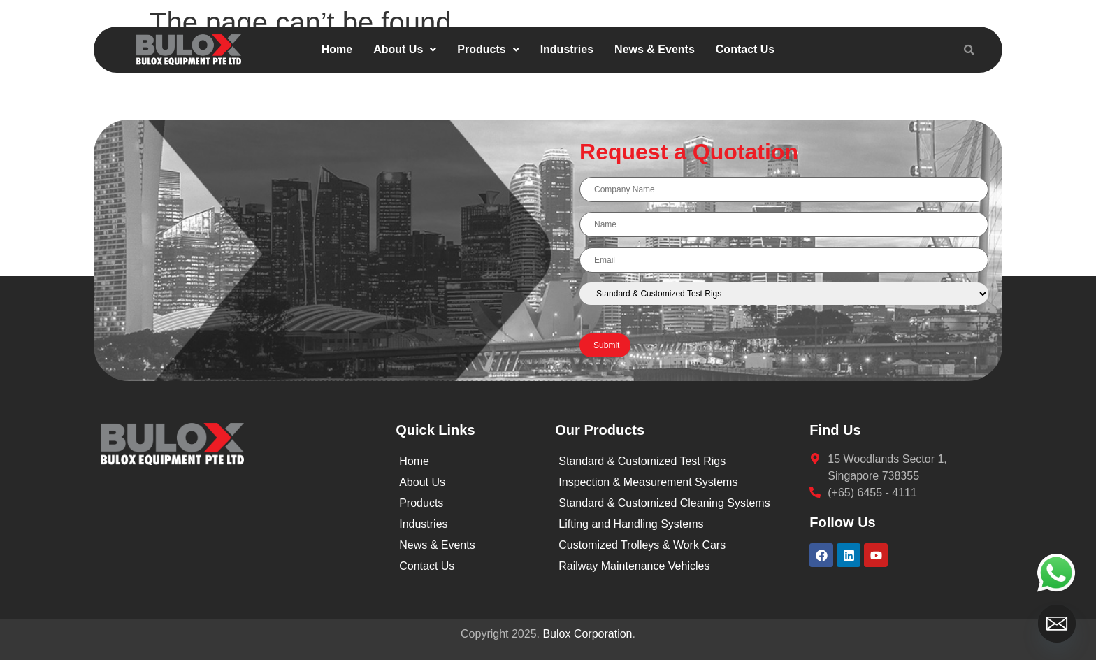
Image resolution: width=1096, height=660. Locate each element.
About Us (404, 49)
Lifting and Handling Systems (630, 524)
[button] (405, 50)
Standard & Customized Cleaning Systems (664, 503)
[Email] (1057, 624)
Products (488, 49)
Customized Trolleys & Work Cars (642, 545)
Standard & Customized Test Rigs (642, 461)
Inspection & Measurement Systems (647, 482)
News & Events (654, 49)
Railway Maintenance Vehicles (633, 566)
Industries (566, 49)
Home (337, 49)
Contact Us (745, 49)
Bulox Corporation (587, 634)
